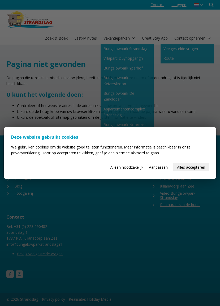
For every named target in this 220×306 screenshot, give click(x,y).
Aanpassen (158, 167)
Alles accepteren (191, 167)
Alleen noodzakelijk (126, 167)
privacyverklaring (25, 152)
